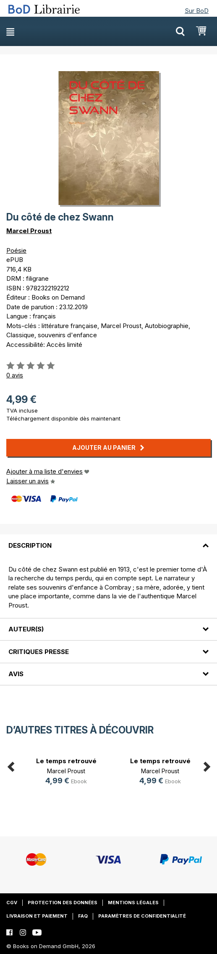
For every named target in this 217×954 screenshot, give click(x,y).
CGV (11, 902)
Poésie (16, 250)
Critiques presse (38, 652)
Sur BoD (197, 11)
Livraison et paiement (37, 916)
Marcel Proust (29, 231)
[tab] (108, 540)
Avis (16, 674)
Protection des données (62, 902)
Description (30, 545)
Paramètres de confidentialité (142, 916)
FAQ (83, 916)
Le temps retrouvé (66, 761)
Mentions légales (133, 902)
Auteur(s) (26, 629)
